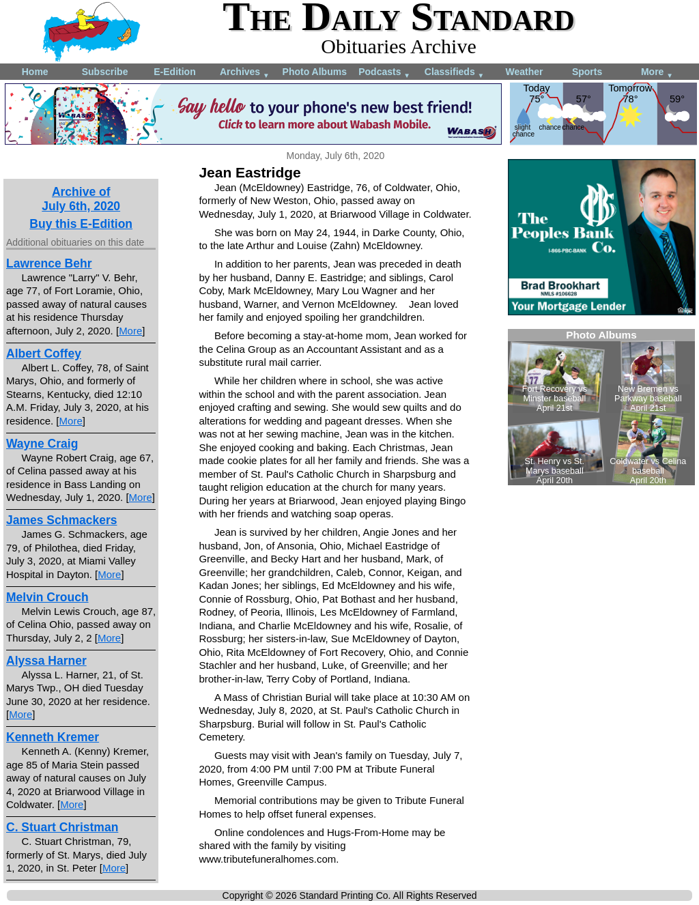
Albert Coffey (43, 353)
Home (35, 71)
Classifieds (455, 72)
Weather (524, 71)
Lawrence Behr (48, 263)
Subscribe (105, 71)
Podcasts (384, 72)
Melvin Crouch (47, 597)
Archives (245, 72)
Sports (587, 71)
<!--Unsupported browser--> (601, 407)
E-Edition (174, 71)
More (657, 72)
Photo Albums (315, 71)
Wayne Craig (42, 443)
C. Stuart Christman (62, 827)
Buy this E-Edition (80, 224)
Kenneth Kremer (52, 737)
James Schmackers (61, 520)
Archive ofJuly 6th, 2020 (81, 199)
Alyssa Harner (46, 660)
